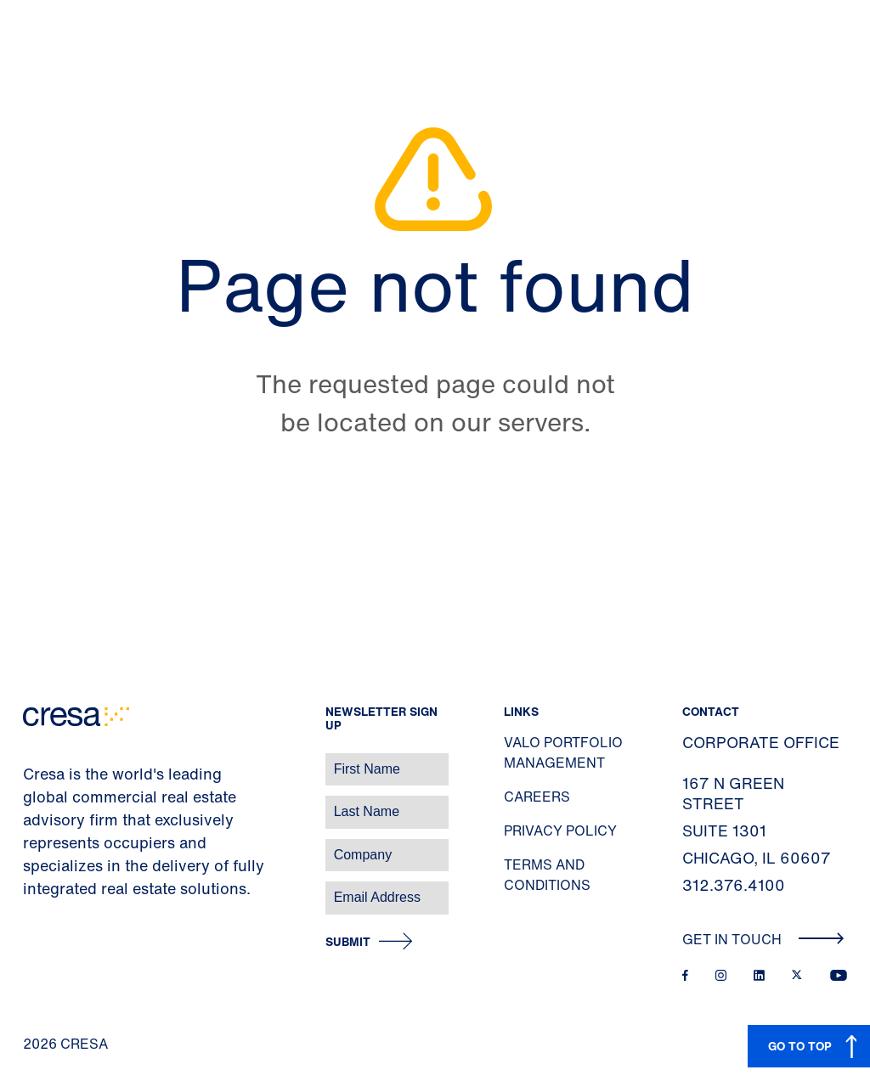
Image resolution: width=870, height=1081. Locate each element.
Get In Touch (763, 939)
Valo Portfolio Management (563, 752)
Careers (537, 796)
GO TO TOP (800, 1046)
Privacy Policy (560, 830)
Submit (347, 942)
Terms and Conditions (547, 874)
